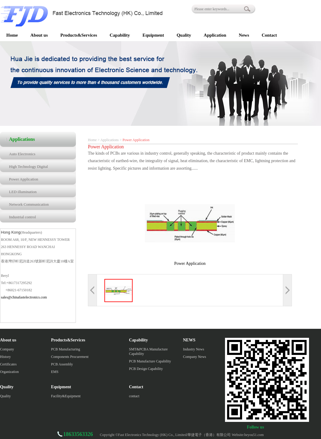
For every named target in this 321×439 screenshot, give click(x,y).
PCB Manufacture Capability (150, 361)
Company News (194, 357)
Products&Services (78, 35)
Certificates (8, 364)
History (5, 357)
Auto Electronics (22, 154)
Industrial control (22, 217)
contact (134, 396)
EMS (54, 372)
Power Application (23, 179)
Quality (184, 35)
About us (39, 35)
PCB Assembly (62, 364)
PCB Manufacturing (65, 349)
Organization (9, 372)
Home (12, 35)
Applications (109, 140)
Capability (120, 35)
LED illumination (23, 191)
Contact (269, 35)
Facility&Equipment (66, 396)
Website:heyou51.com (248, 435)
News (244, 35)
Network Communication (29, 204)
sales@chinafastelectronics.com (24, 297)
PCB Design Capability (146, 369)
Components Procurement (69, 357)
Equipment (153, 35)
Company (7, 349)
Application (215, 35)
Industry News (193, 349)
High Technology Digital (28, 166)
